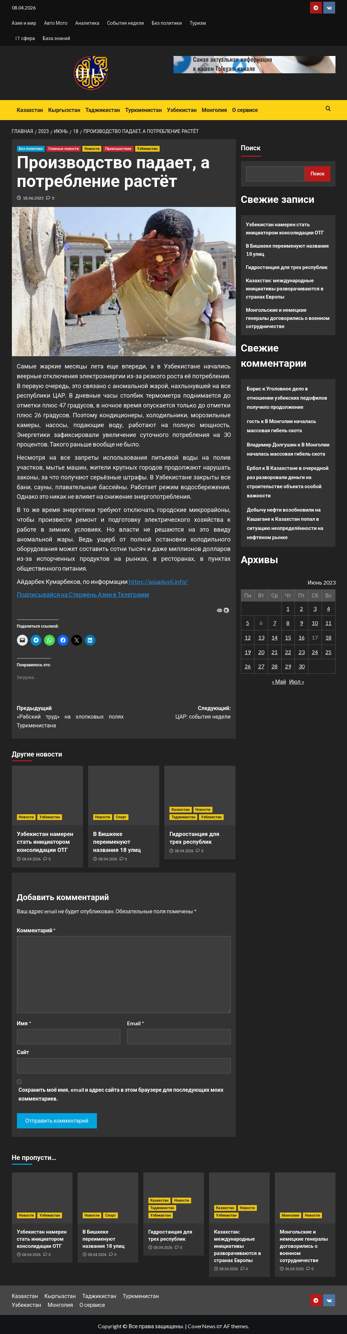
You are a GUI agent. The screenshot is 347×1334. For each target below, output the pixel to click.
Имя (24, 1023)
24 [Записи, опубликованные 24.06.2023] (315, 652)
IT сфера (25, 38)
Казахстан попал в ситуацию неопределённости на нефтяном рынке (285, 528)
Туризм (198, 23)
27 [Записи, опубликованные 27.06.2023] (261, 666)
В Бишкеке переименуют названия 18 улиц (117, 842)
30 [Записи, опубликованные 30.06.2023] (302, 666)
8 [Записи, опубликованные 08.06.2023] (287, 623)
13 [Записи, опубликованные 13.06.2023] (261, 637)
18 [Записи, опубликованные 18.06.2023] (328, 637)
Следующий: (177, 713)
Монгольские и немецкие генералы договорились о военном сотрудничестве (288, 318)
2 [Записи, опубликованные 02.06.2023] (301, 608)
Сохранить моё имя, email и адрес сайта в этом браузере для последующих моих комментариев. (121, 1094)
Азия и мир (24, 23)
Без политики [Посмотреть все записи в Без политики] (31, 149)
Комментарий (36, 930)
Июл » (296, 681)
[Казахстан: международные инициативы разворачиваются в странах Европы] (239, 1198)
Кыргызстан (64, 110)
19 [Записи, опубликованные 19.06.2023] (248, 652)
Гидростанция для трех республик (287, 267)
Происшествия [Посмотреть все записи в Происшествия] (118, 149)
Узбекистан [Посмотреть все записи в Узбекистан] (147, 149)
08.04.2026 (31, 859)
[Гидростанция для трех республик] (200, 795)
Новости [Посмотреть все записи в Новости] (91, 149)
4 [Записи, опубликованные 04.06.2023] (328, 608)
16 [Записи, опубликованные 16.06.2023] (302, 637)
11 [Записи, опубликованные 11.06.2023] (328, 623)
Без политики (167, 23)
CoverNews (202, 1326)
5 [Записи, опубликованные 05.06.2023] (247, 623)
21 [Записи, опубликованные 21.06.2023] (274, 652)
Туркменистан (143, 110)
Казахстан (30, 110)
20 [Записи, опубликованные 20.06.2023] (261, 652)
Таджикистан (102, 110)
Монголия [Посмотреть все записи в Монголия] (290, 1215)
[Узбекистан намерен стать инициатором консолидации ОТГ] (47, 795)
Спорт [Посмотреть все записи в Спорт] (121, 817)
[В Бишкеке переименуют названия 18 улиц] (123, 795)
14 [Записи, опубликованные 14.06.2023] (274, 637)
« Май (279, 681)
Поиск (251, 148)
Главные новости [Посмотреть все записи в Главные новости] (63, 149)
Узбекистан (182, 110)
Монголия (214, 110)
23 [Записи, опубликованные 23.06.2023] (302, 652)
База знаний (56, 38)
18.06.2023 (33, 198)
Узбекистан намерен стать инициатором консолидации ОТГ (45, 842)
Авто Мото (55, 23)
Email (135, 1023)
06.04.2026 (294, 1269)
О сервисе (245, 110)
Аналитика (87, 23)
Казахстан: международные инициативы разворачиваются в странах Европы (285, 288)
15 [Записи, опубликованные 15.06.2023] (288, 637)
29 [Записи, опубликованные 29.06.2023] (288, 666)
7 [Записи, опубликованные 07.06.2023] (274, 623)
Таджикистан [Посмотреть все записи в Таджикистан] (183, 817)
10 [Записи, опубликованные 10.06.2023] (315, 623)
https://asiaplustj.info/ (158, 581)
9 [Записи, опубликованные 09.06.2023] (301, 623)
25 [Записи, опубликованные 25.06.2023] (328, 652)
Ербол (254, 468)
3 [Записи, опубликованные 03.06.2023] (315, 608)
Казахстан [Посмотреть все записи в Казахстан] (180, 809)
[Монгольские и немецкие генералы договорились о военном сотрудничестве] (305, 1198)
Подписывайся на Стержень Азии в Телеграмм (83, 594)
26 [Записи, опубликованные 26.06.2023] (248, 666)
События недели (125, 23)
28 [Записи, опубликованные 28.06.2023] (274, 666)
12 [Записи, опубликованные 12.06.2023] (248, 637)
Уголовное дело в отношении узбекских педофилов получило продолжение (287, 397)
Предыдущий (70, 717)
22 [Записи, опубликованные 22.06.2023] (288, 652)
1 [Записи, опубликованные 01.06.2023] (287, 608)
